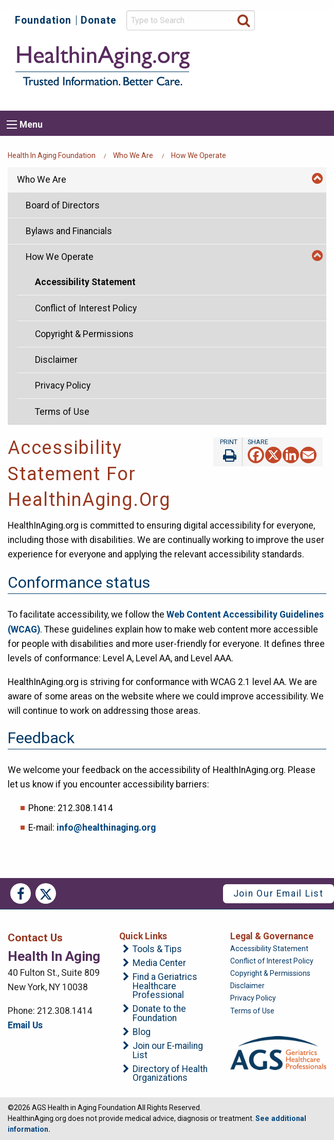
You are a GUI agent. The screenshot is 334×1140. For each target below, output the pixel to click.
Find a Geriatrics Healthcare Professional (165, 986)
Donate (99, 20)
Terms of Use (62, 412)
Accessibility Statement (85, 282)
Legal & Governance (271, 936)
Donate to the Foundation (159, 1014)
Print (227, 452)
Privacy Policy (62, 385)
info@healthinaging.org (106, 827)
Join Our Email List (278, 893)
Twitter (45, 893)
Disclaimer (56, 360)
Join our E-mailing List (168, 1051)
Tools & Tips (157, 949)
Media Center (159, 963)
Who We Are (133, 155)
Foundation (43, 20)
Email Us (25, 1025)
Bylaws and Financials (69, 231)
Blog (142, 1032)
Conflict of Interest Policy (86, 308)
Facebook (20, 893)
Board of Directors (63, 205)
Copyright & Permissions (84, 334)
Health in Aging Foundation (52, 155)
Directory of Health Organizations (170, 1074)
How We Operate (198, 155)
